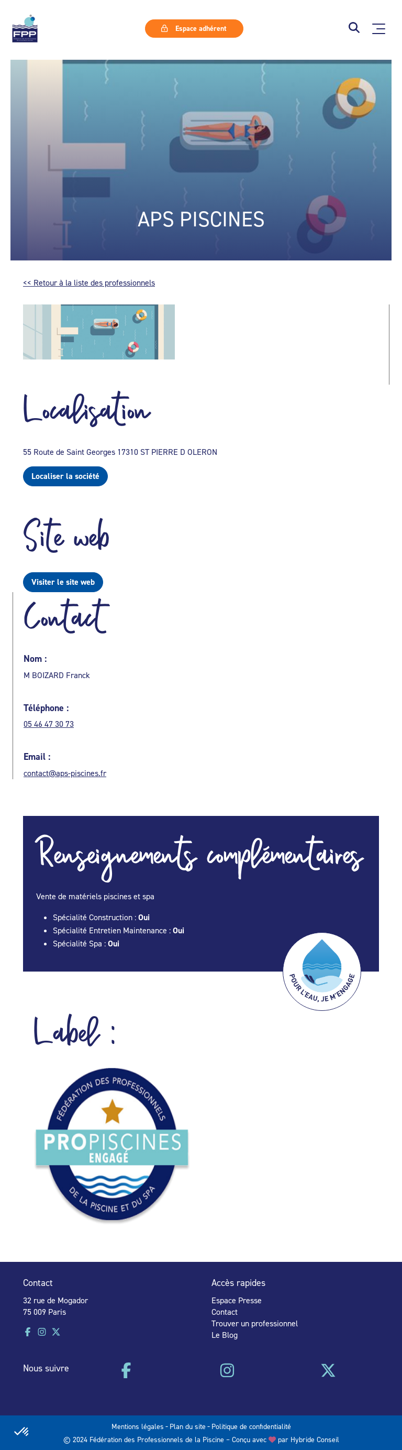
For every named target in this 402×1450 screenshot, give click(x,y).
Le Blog (224, 1334)
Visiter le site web (63, 581)
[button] (354, 28)
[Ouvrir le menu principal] (379, 28)
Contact (224, 1311)
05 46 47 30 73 (49, 723)
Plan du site (188, 1426)
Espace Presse (236, 1300)
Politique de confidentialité (251, 1426)
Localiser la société (65, 476)
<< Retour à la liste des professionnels (89, 282)
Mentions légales (137, 1426)
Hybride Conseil (315, 1439)
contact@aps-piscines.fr (65, 773)
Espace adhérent (193, 28)
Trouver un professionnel (254, 1323)
